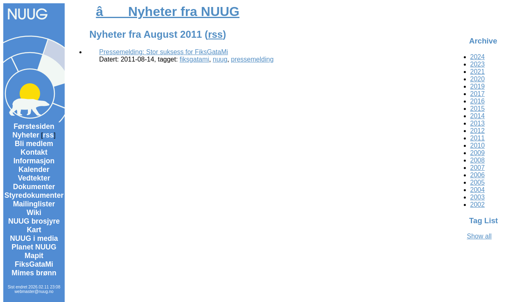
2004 (477, 189)
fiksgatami (194, 59)
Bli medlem (34, 144)
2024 (477, 56)
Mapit (34, 256)
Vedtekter (34, 178)
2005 (477, 182)
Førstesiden (34, 126)
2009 (477, 152)
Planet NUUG (33, 247)
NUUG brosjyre (34, 221)
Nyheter (25, 135)
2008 (477, 160)
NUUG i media (34, 238)
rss (48, 135)
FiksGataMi (34, 264)
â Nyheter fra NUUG (167, 11)
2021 (477, 71)
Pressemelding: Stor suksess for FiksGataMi (163, 51)
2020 (477, 79)
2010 (477, 145)
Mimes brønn (33, 273)
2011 (477, 138)
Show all (479, 236)
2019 (477, 86)
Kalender (33, 169)
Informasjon (34, 161)
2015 (477, 108)
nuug (220, 59)
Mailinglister (34, 204)
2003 (477, 197)
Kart (34, 230)
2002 (477, 204)
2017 (477, 93)
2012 (477, 130)
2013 (477, 123)
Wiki (34, 212)
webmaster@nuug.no (33, 291)
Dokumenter (34, 187)
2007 (477, 167)
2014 (477, 115)
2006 (477, 175)
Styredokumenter (34, 195)
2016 (477, 101)
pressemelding (252, 59)
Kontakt (33, 152)
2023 (477, 64)
